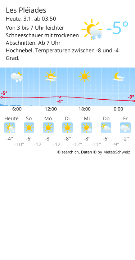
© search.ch (68, 152)
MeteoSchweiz (116, 152)
